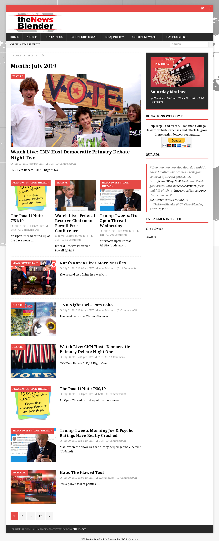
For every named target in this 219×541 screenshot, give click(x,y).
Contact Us (53, 36)
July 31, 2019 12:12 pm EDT (118, 230)
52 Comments (73, 239)
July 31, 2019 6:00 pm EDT (29, 225)
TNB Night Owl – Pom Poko (86, 304)
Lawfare (151, 236)
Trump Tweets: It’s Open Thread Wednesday (118, 220)
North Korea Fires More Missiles (93, 262)
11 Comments (128, 268)
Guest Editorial (84, 36)
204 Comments (118, 234)
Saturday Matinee (169, 91)
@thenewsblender (184, 186)
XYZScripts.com (130, 539)
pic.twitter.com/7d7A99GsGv (169, 199)
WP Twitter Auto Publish (94, 539)
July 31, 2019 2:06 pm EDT (73, 235)
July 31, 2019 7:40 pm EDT (29, 163)
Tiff (51, 163)
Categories (175, 36)
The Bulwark (154, 228)
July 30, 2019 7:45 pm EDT (78, 356)
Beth (13, 229)
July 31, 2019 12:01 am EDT (78, 309)
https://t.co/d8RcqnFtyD (165, 181)
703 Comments (116, 356)
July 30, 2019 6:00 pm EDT (78, 393)
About (32, 36)
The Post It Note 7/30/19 (83, 388)
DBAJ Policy (114, 36)
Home (14, 36)
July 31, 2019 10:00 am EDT (78, 268)
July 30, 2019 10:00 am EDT (78, 477)
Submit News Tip (145, 36)
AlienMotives (106, 268)
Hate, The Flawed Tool (82, 472)
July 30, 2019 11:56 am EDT (78, 440)
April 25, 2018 (159, 209)
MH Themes (79, 529)
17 (40, 515)
